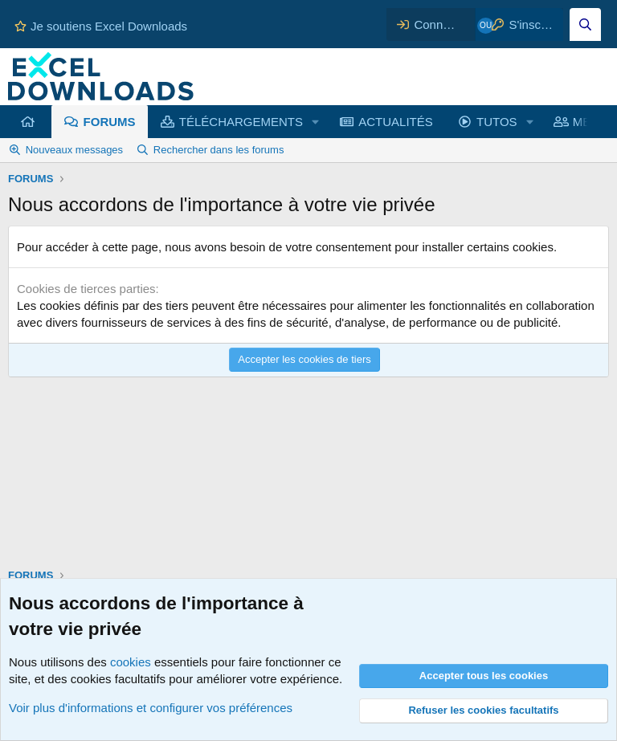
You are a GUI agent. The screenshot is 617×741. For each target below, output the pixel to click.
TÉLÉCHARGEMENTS (241, 121)
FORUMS (110, 121)
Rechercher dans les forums (218, 150)
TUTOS (496, 121)
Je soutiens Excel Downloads (100, 26)
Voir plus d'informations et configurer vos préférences (150, 708)
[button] (315, 121)
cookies (130, 662)
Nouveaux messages (74, 150)
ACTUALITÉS (395, 121)
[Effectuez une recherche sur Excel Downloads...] (585, 24)
